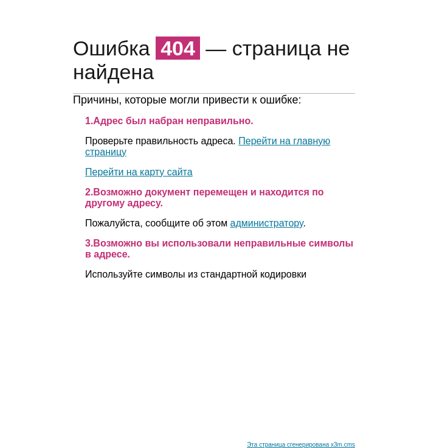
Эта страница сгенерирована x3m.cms (301, 444)
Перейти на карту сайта (139, 172)
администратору (266, 223)
